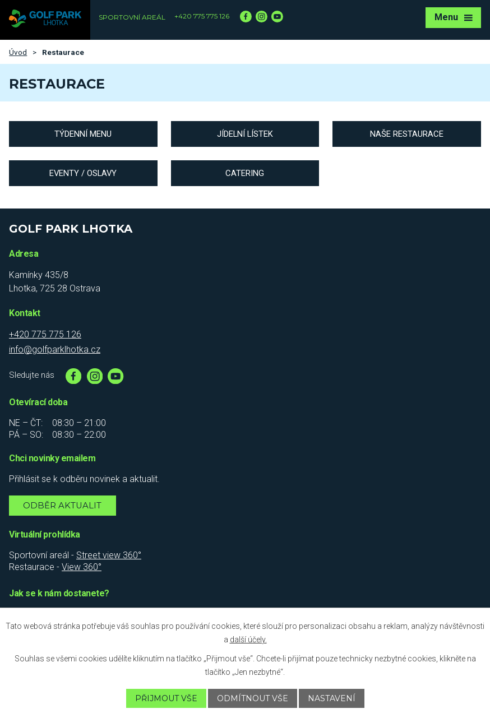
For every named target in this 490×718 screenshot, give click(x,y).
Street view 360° (108, 555)
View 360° (81, 567)
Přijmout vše (166, 698)
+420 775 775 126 (201, 16)
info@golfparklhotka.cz (54, 349)
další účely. (248, 639)
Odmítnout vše (252, 698)
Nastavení (331, 698)
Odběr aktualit (62, 506)
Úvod (18, 52)
